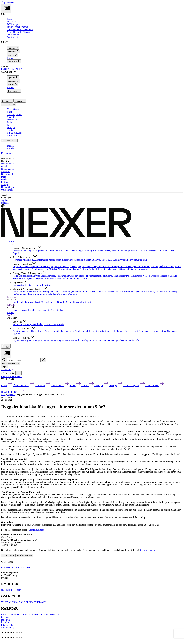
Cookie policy (7, 627)
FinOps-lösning (152, 266)
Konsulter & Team (83, 260)
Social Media (137, 250)
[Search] (4, 360)
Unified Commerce (168, 331)
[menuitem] (13, 48)
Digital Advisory (48, 276)
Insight (102, 331)
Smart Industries (64, 278)
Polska (10, 125)
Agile (15, 276)
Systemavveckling (121, 260)
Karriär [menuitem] (10, 58)
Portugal (11, 127)
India (9, 122)
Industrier (11, 297)
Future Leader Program (53, 340)
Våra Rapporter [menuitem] (43, 310)
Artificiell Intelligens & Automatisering (31, 291)
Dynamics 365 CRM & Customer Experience (93, 291)
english (10, 146)
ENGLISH (6, 69)
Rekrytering (50, 278)
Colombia (11, 117)
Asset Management (22, 331)
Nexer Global (13, 109)
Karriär (10, 312)
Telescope (154, 331)
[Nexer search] (6, 346)
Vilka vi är (17, 324)
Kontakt (60, 324)
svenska (20, 100)
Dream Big (23, 340)
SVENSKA (17, 69)
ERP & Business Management (129, 291)
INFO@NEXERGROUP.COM (15, 567)
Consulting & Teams (41, 331)
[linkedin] (5, 622)
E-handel (107, 266)
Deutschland (13, 119)
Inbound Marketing (73, 250)
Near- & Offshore (151, 276)
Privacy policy (8, 625)
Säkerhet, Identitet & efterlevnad (63, 294)
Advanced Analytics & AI (25, 260)
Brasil (9, 112)
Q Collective (121, 340)
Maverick (110, 331)
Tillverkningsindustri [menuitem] (82, 302)
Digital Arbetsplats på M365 (64, 266)
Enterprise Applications (76, 331)
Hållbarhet (38, 324)
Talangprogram (80, 278)
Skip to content (8, 2)
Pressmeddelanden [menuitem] (27, 310)
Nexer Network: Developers (78, 340)
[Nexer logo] (66, 236)
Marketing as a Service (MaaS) (96, 250)
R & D (109, 260)
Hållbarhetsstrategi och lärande (71, 276)
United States (13, 135)
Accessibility (19, 250)
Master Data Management (36, 269)
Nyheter (11, 394)
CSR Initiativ (50, 324)
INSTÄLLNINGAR (24, 555)
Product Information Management (104, 269)
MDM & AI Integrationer (61, 269)
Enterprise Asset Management (126, 266)
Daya (15, 340)
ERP (142, 266)
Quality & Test (98, 260)
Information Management (49, 260)
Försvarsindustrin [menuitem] (48, 302)
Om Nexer (12, 315)
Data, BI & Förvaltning (61, 291)
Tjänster (10, 241)
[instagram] (5, 620)
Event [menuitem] (15, 310)
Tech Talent (143, 331)
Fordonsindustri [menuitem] (32, 302)
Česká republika (14, 114)
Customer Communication (32, 266)
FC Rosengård (35, 340)
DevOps (36, 276)
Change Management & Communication (44, 250)
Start (3, 394)
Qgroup (16, 333)
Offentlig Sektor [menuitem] (64, 302)
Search (10, 360)
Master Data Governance (130, 276)
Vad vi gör (28, 324)
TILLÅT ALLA (8, 555)
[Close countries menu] (18, 373)
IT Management (93, 276)
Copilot (16, 266)
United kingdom (14, 132)
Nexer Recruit (131, 331)
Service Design (123, 250)
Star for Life (133, 340)
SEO (114, 250)
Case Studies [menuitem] (57, 310)
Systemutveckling (138, 260)
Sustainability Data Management (135, 269)
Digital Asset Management (90, 266)
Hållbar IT (165, 266)
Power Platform (80, 269)
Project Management (35, 278)
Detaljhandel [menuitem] (19, 302)
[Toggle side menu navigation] (6, 8)
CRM (47, 266)
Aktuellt (10, 304)
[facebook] (5, 617)
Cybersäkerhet (25, 276)
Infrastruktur (67, 260)
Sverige (7, 100)
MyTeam (120, 331)
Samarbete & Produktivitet (34, 294)
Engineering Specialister (24, 285)
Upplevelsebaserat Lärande (156, 250)
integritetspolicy (147, 550)
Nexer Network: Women (103, 340)
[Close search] (43, 360)
